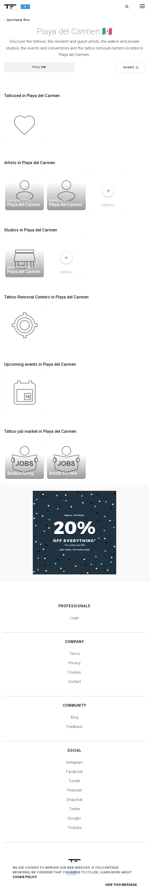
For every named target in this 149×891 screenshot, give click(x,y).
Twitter (74, 809)
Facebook (74, 772)
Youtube (74, 828)
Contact (74, 682)
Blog (74, 717)
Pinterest (74, 790)
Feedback (74, 727)
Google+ (74, 818)
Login (74, 618)
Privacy (74, 663)
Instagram (74, 762)
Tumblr (74, 781)
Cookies (74, 672)
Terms (74, 654)
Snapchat (74, 800)
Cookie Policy (25, 877)
